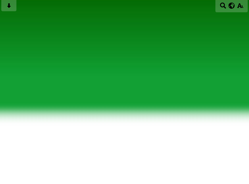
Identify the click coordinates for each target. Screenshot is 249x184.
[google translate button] (231, 6)
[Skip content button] (9, 7)
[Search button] (223, 7)
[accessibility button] (240, 7)
